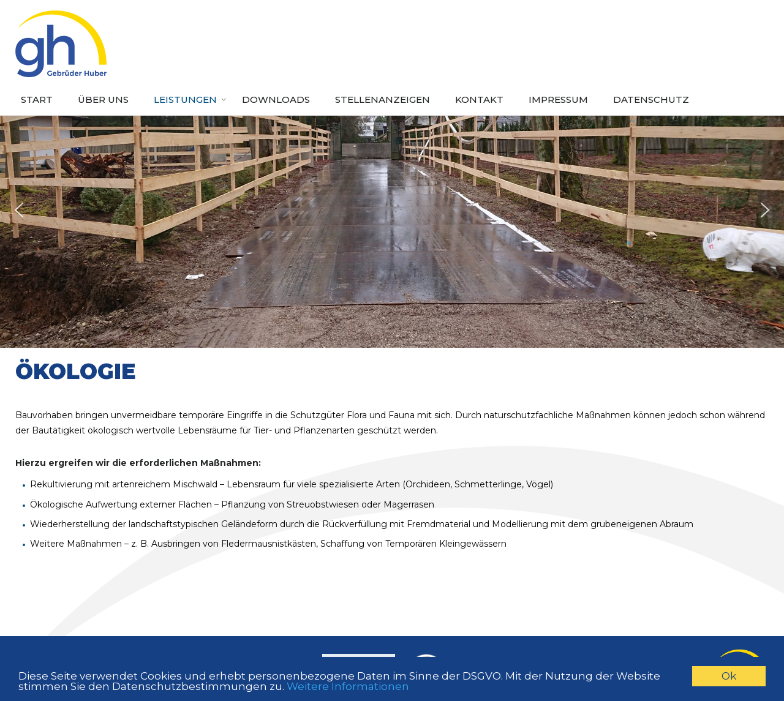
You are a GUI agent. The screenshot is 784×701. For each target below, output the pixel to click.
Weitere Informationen (348, 687)
